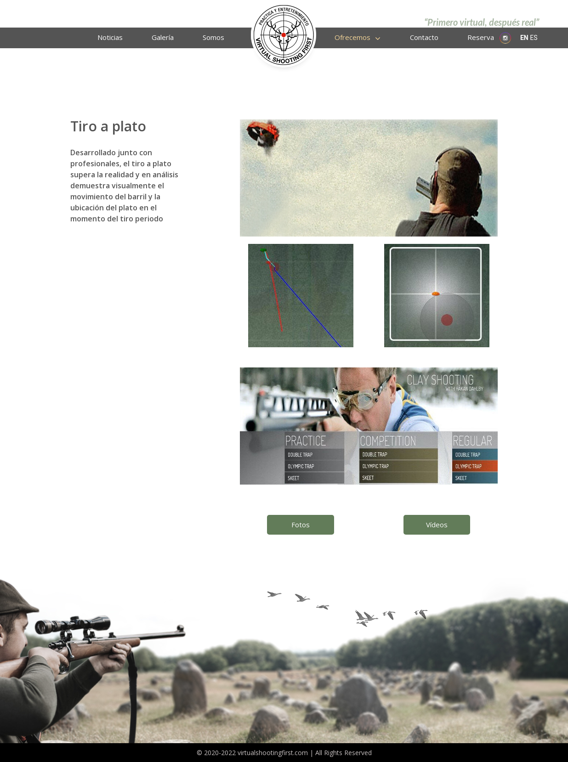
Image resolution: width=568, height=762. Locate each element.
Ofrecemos (352, 37)
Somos (213, 37)
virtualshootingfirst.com (273, 752)
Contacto (424, 37)
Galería (163, 37)
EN (524, 37)
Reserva (480, 37)
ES (533, 37)
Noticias (110, 37)
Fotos (300, 524)
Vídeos (437, 524)
